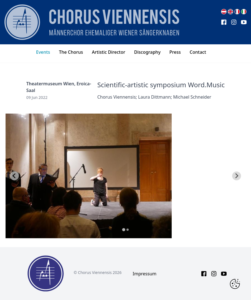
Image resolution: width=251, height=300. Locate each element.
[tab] (123, 229)
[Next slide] (236, 175)
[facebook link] (224, 22)
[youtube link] (244, 22)
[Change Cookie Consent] (235, 284)
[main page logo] (91, 22)
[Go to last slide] (14, 175)
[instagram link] (234, 22)
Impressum (144, 274)
